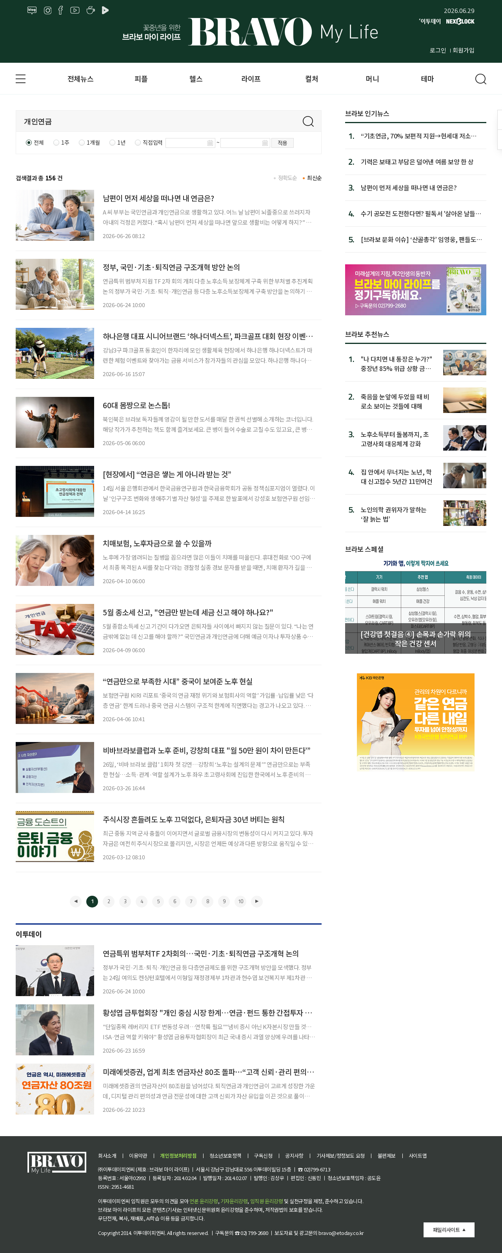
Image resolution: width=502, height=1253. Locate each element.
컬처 (311, 78)
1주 (65, 142)
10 (240, 901)
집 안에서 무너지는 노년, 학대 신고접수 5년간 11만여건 (397, 476)
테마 (427, 78)
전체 (39, 142)
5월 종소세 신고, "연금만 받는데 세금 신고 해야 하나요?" (188, 612)
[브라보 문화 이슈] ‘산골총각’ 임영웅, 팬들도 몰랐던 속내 (418, 239)
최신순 (314, 178)
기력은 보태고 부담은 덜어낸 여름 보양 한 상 (417, 161)
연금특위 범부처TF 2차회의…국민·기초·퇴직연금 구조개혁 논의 (201, 953)
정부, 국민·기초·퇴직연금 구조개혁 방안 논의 (171, 267)
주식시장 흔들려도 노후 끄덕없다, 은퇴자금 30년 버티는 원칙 (194, 819)
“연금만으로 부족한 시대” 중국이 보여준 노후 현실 (178, 681)
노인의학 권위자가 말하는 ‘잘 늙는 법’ (394, 514)
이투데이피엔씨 (149, 1233)
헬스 (195, 78)
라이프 (251, 78)
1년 (121, 142)
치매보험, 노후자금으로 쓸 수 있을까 (157, 543)
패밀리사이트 (446, 1229)
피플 (141, 78)
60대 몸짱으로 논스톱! (137, 405)
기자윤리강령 (234, 1201)
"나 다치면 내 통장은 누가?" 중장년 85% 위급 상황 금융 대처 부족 (396, 363)
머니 (372, 78)
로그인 (438, 50)
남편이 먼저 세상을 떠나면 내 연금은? (158, 198)
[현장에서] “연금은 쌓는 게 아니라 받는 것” (167, 474)
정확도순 (287, 178)
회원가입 (464, 50)
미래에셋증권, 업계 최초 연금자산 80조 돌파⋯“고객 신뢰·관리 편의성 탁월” (217, 1071)
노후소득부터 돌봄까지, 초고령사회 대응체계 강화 (395, 438)
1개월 (93, 142)
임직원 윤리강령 (266, 1201)
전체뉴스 (80, 78)
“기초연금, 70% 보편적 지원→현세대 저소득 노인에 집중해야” (419, 135)
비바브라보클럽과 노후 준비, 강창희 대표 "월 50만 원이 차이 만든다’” (207, 750)
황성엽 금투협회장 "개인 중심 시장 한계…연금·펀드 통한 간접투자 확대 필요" (220, 1012)
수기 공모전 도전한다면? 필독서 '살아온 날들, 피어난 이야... (419, 213)
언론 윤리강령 (203, 1201)
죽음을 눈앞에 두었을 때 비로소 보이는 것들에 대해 (395, 401)
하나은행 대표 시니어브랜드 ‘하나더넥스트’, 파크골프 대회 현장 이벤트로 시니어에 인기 (232, 336)
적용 (282, 143)
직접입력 (152, 142)
